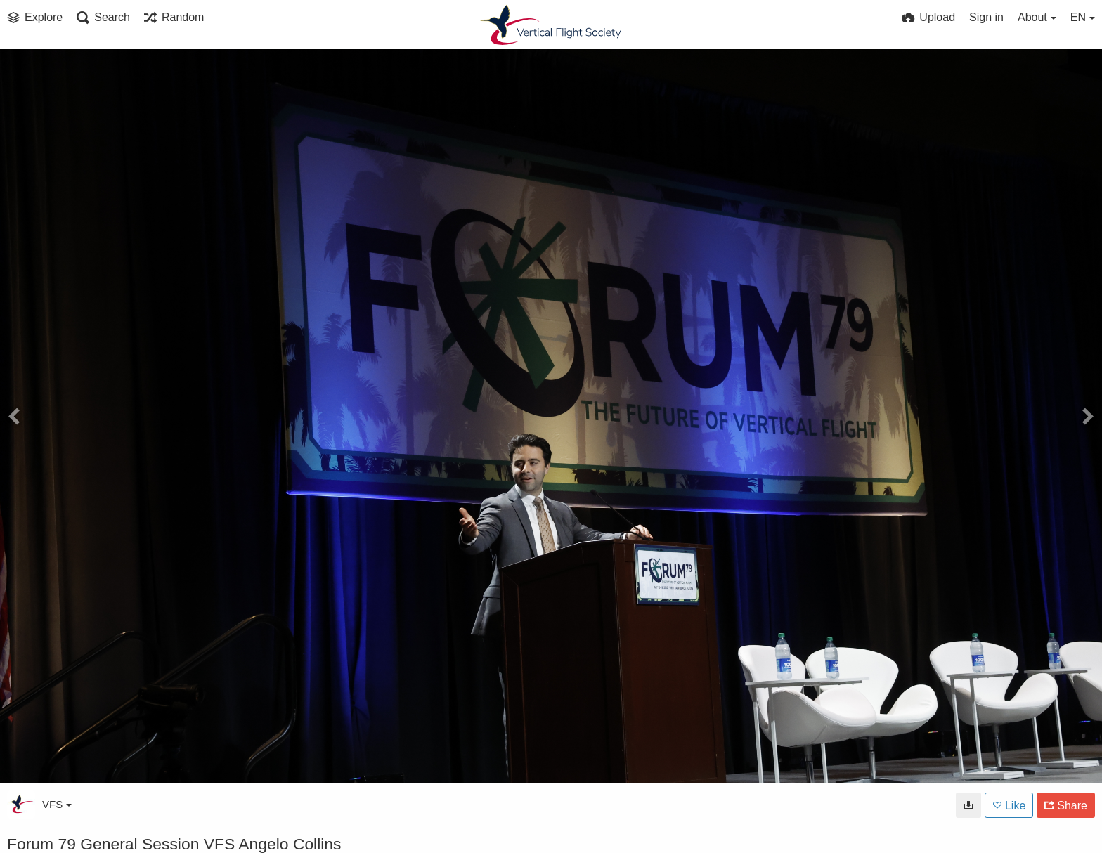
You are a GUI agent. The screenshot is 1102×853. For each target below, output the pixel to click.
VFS (57, 804)
